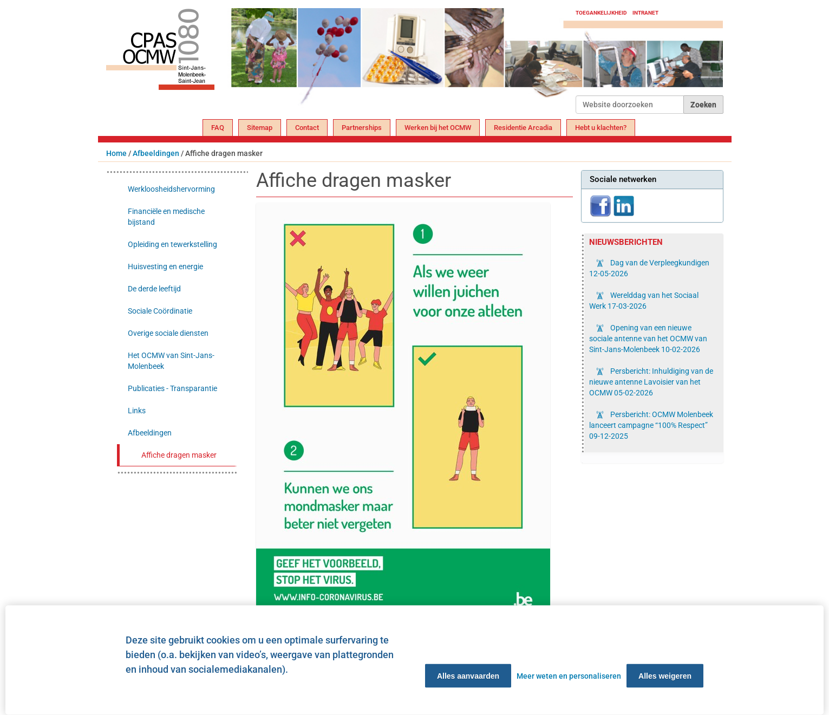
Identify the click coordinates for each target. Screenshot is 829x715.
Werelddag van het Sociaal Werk (644, 300)
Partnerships (362, 127)
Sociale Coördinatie (160, 311)
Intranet (645, 13)
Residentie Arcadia (523, 127)
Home (116, 153)
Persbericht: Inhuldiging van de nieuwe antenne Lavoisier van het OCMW (651, 382)
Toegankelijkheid (601, 13)
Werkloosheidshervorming (171, 189)
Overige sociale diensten (168, 333)
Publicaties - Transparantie (172, 388)
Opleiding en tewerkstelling (172, 244)
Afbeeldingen (156, 153)
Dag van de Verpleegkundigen (649, 268)
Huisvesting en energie (165, 266)
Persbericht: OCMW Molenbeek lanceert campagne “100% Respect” (651, 425)
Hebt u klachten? (600, 127)
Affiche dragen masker (179, 455)
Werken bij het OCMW (437, 127)
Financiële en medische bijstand (166, 216)
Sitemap (259, 127)
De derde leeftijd (154, 288)
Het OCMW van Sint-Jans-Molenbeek (171, 360)
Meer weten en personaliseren (569, 676)
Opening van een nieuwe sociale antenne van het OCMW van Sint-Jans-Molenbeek (648, 338)
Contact (307, 127)
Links (137, 410)
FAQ (217, 127)
